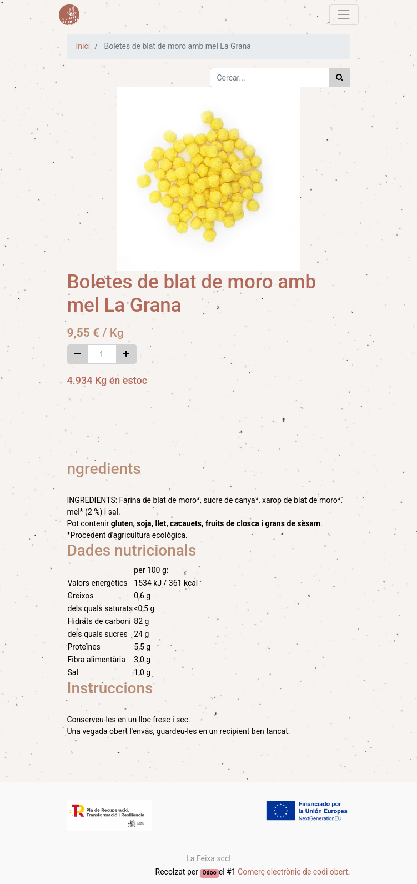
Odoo (210, 872)
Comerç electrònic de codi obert (293, 871)
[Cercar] (339, 77)
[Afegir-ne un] (126, 354)
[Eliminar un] (77, 354)
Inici (83, 46)
